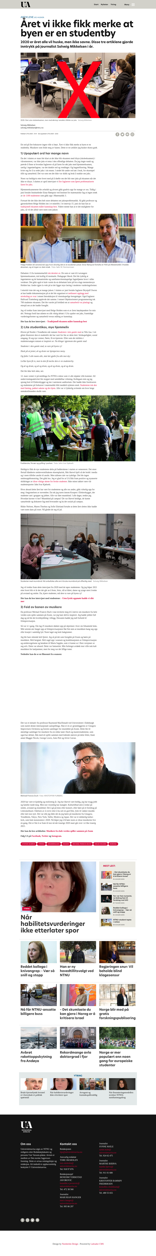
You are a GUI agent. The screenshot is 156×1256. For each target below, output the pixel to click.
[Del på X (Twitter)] (122, 134)
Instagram (56, 836)
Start (96, 4)
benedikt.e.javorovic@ (70, 1183)
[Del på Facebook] (117, 134)
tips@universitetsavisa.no (71, 1152)
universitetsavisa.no (68, 1166)
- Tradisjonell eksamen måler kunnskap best (66, 321)
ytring (41, 844)
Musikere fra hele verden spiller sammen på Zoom (69, 831)
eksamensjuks (53, 844)
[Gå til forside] (25, 4)
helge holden (100, 844)
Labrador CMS (97, 1244)
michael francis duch (82, 844)
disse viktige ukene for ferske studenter (50, 481)
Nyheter (104, 4)
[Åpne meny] (133, 5)
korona (113, 844)
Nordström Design (70, 1244)
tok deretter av (54, 273)
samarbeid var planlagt (80, 302)
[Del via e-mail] (127, 134)
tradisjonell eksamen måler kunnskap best (39, 206)
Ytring (113, 4)
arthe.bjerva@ (107, 1166)
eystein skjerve (28, 844)
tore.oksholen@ (67, 1163)
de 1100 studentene (31, 195)
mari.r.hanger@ (66, 1200)
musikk (66, 844)
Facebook (36, 836)
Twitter (45, 836)
